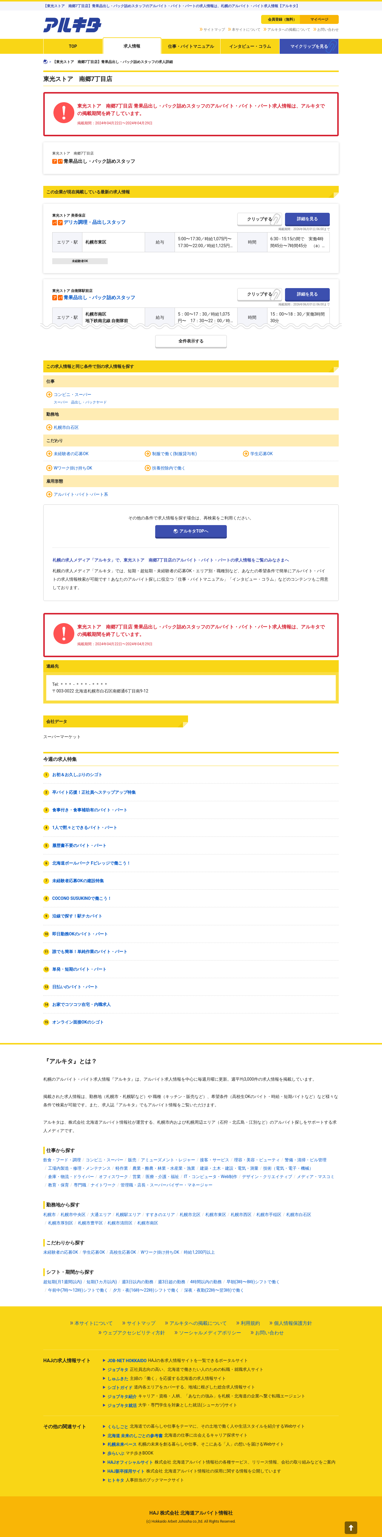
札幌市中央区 (73, 1214)
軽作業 (121, 1168)
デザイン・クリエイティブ (267, 1176)
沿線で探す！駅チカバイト (77, 916)
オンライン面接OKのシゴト (78, 1022)
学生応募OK (261, 453)
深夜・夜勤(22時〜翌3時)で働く (214, 1290)
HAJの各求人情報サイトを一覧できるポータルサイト (177, 1360)
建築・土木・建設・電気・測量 (229, 1168)
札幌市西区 (241, 1214)
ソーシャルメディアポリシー (210, 1333)
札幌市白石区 (66, 427)
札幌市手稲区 (268, 1214)
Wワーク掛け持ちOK (73, 468)
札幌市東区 (215, 1214)
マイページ (319, 19)
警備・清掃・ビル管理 (305, 1159)
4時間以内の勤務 (206, 1281)
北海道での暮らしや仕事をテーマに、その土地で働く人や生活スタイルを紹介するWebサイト (206, 1427)
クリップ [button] (255, 219)
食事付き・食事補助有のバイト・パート (89, 810)
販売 (132, 1159)
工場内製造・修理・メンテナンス (79, 1168)
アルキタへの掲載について (288, 29)
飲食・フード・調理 (62, 1159)
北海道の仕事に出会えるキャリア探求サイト (177, 1436)
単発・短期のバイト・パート (79, 969)
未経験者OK (80, 261)
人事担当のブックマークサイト (145, 1480)
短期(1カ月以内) (102, 1281)
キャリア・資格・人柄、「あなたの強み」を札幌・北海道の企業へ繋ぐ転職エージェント (206, 1396)
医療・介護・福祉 (162, 1176)
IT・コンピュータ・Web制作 (210, 1176)
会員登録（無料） (282, 19)
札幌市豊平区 (90, 1223)
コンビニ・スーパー (72, 394)
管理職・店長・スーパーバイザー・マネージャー (166, 1185)
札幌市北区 (190, 1214)
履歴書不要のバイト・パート (79, 845)
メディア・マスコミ (316, 1176)
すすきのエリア (160, 1214)
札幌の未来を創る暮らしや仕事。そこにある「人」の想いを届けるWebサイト (195, 1444)
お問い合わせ (328, 29)
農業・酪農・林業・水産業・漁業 (164, 1168)
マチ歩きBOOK (130, 1453)
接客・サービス (214, 1159)
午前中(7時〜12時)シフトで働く (78, 1290)
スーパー (61, 402)
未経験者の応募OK (71, 453)
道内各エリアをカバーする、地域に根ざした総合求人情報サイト (181, 1387)
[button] (351, 1527)
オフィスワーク (113, 1176)
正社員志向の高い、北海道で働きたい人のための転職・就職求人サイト (185, 1369)
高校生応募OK (123, 1252)
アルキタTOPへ (193, 531)
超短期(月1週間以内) (62, 1281)
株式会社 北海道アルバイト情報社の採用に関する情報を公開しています (194, 1471)
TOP (73, 46)
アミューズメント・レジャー (168, 1159)
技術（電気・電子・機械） (288, 1168)
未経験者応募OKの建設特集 (78, 880)
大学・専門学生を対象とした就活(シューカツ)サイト (172, 1405)
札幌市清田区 (120, 1223)
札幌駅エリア (128, 1214)
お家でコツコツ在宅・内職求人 (81, 1004)
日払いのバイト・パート (75, 986)
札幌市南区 (147, 1223)
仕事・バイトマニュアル (191, 46)
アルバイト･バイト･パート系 (81, 494)
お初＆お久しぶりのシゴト (77, 774)
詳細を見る (307, 218)
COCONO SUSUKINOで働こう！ (82, 898)
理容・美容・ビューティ (257, 1159)
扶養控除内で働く (169, 468)
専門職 (80, 1185)
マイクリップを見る (309, 46)
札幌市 (49, 1214)
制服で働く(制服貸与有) (174, 453)
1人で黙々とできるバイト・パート (84, 827)
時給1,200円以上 (199, 1252)
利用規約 (250, 1323)
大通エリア (100, 1214)
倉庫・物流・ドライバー (71, 1176)
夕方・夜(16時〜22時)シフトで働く (146, 1290)
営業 (137, 1176)
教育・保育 (58, 1185)
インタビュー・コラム (250, 46)
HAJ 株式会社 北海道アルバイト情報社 (190, 1513)
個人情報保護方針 (293, 1323)
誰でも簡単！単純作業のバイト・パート (89, 951)
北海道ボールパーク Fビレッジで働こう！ (91, 863)
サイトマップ (214, 29)
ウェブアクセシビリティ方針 (134, 1333)
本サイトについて (246, 29)
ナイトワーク (103, 1185)
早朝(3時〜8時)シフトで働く (253, 1281)
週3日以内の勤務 (137, 1281)
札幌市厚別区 (60, 1223)
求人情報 (132, 46)
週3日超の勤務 (171, 1281)
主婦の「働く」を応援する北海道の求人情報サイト (166, 1378)
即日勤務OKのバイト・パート (80, 934)
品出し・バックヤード (89, 402)
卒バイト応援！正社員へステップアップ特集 (94, 792)
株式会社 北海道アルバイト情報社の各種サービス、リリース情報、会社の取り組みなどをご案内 (221, 1462)
